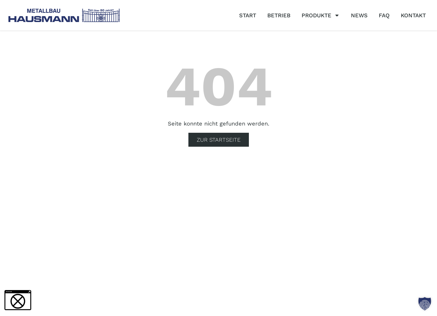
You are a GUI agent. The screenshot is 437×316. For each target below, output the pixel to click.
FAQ (384, 15)
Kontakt (413, 15)
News (359, 15)
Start (247, 15)
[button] (424, 303)
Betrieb (278, 15)
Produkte (321, 15)
